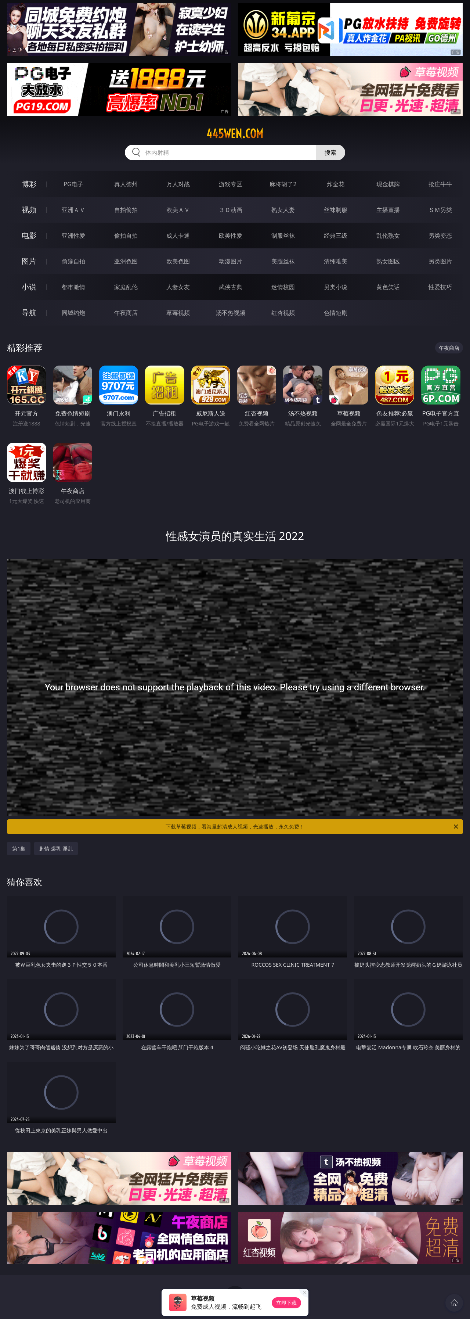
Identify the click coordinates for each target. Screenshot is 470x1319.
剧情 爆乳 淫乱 (56, 848)
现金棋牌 (388, 184)
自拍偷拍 (126, 210)
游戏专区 (230, 184)
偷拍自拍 (126, 235)
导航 (29, 312)
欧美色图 (178, 261)
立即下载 (286, 1302)
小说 (29, 287)
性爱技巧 (440, 287)
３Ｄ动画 (230, 210)
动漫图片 (230, 261)
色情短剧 (335, 313)
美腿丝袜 (283, 261)
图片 (29, 261)
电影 (29, 235)
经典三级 (335, 235)
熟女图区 (388, 261)
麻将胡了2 (283, 184)
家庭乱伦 (126, 287)
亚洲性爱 (73, 235)
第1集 (18, 848)
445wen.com (234, 133)
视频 (29, 210)
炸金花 (335, 184)
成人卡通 (178, 235)
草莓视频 (178, 313)
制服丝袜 (283, 235)
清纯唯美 (335, 261)
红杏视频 (283, 313)
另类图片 (440, 261)
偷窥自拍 (73, 261)
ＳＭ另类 (440, 210)
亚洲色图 (126, 261)
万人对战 (178, 184)
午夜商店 (126, 313)
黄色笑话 (388, 287)
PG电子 (73, 184)
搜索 (330, 152)
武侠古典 (230, 287)
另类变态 (440, 235)
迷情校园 (283, 287)
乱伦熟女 (388, 235)
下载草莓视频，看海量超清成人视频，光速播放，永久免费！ (312, 826)
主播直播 (388, 210)
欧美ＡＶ (178, 210)
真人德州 (126, 184)
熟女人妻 (283, 210)
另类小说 (335, 287)
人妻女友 (178, 287)
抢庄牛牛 (440, 184)
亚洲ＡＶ (73, 210)
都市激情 (73, 287)
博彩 (29, 184)
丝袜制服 (335, 210)
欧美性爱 (230, 235)
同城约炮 (73, 313)
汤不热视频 (230, 313)
